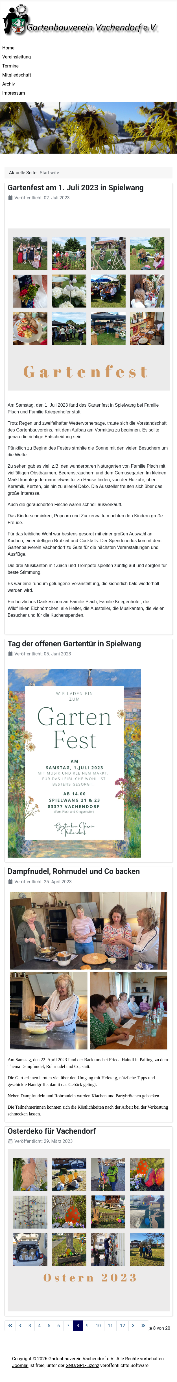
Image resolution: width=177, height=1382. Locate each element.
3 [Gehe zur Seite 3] (30, 1325)
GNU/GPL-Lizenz (82, 1365)
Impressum (13, 93)
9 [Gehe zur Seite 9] (87, 1325)
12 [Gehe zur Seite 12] (122, 1325)
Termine (10, 66)
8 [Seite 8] (78, 1325)
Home (8, 48)
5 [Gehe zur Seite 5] (49, 1325)
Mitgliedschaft (16, 75)
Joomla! (20, 1365)
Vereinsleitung (16, 57)
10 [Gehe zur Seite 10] (98, 1325)
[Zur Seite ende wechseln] (143, 1325)
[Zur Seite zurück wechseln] (20, 1325)
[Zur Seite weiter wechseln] (133, 1325)
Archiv (8, 84)
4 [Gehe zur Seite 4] (39, 1325)
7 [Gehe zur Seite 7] (68, 1325)
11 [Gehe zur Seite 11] (110, 1325)
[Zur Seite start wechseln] (10, 1325)
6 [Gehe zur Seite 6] (58, 1325)
